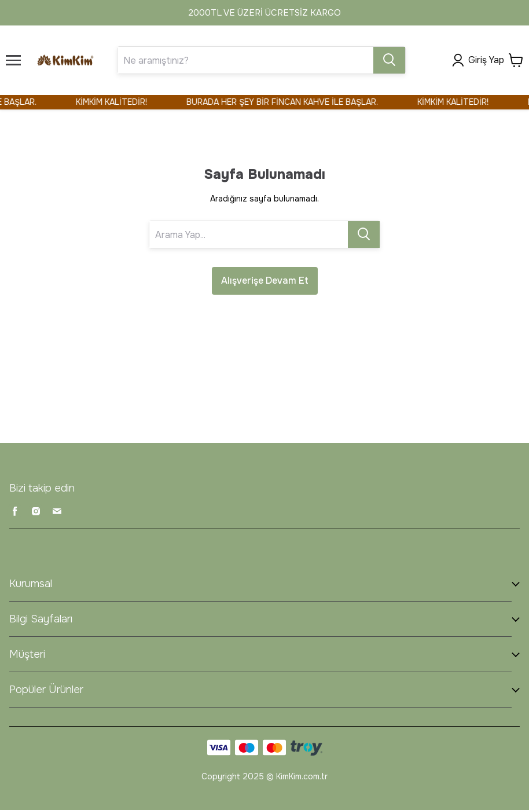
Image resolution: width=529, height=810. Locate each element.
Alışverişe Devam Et (264, 280)
